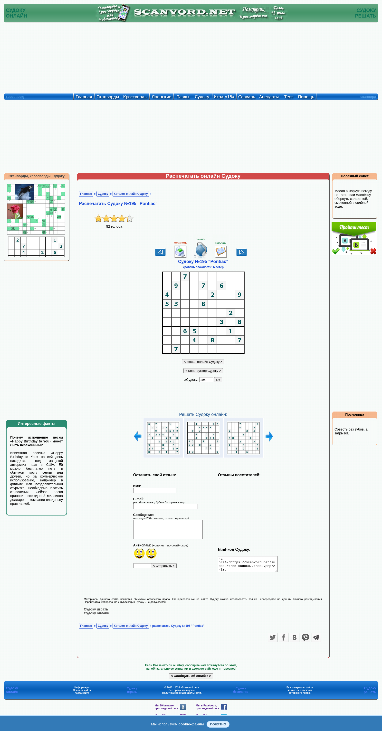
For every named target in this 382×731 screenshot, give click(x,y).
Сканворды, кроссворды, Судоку (37, 176)
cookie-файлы (191, 724)
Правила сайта (82, 693)
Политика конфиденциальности (181, 695)
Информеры (82, 690)
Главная (86, 194)
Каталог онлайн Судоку (131, 194)
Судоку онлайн (96, 616)
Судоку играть (96, 612)
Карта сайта (82, 695)
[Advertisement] (191, 57)
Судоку (103, 194)
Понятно (218, 724)
